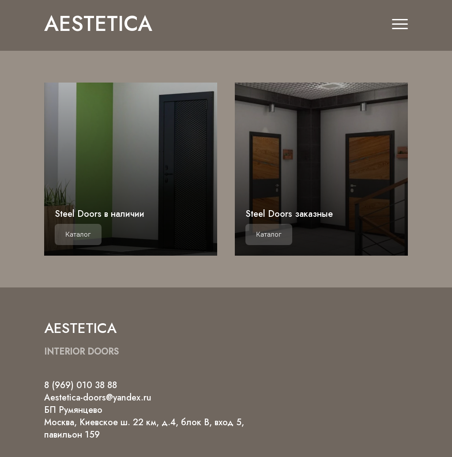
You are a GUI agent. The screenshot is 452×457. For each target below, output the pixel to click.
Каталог (78, 234)
